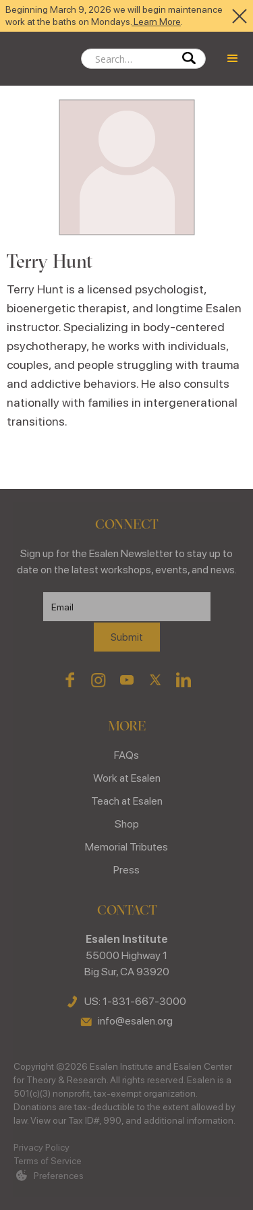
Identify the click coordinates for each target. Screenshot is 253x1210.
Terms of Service (47, 1160)
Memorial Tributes (126, 846)
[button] (233, 58)
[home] (40, 59)
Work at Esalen (127, 778)
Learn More (156, 21)
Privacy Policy (41, 1147)
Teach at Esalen (127, 801)
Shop (127, 823)
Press (126, 869)
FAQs (126, 755)
